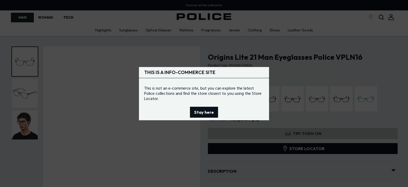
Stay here (204, 112)
